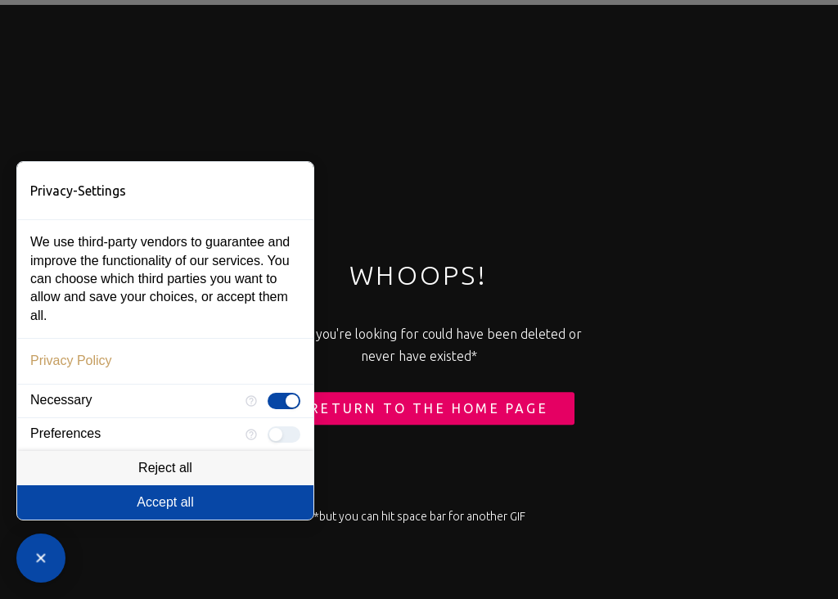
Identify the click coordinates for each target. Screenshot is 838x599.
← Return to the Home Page (418, 409)
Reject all (165, 468)
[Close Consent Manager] (40, 558)
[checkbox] (284, 401)
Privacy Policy (71, 360)
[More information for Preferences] (251, 434)
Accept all (165, 502)
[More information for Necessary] (251, 401)
